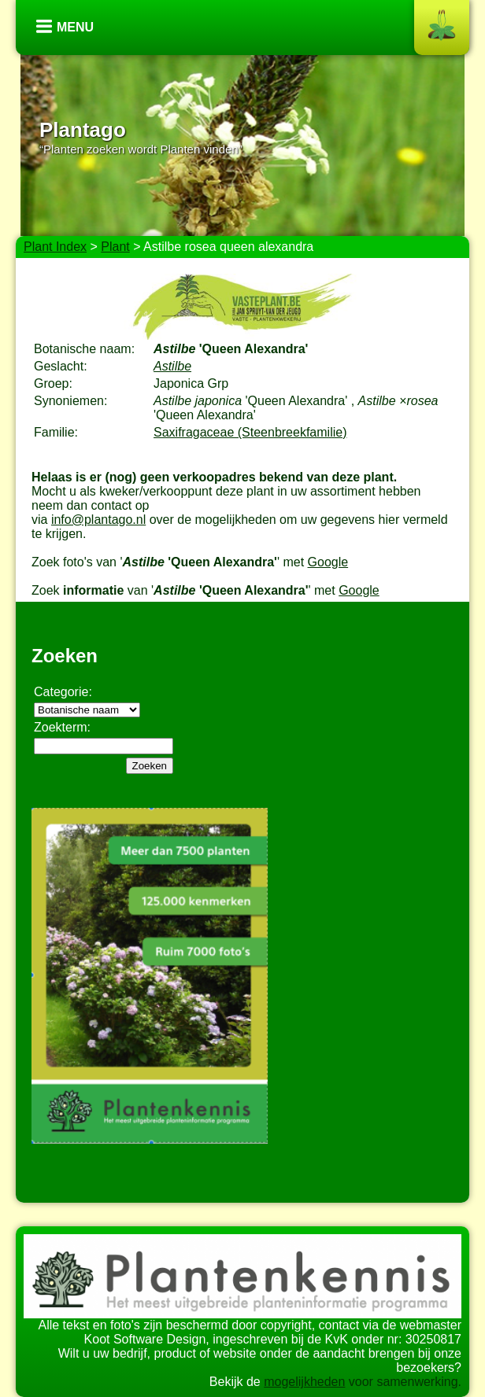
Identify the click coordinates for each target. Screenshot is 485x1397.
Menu (75, 27)
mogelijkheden (304, 1381)
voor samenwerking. (403, 1381)
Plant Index (55, 246)
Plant (115, 246)
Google (328, 562)
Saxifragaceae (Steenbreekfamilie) (250, 432)
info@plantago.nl (98, 519)
